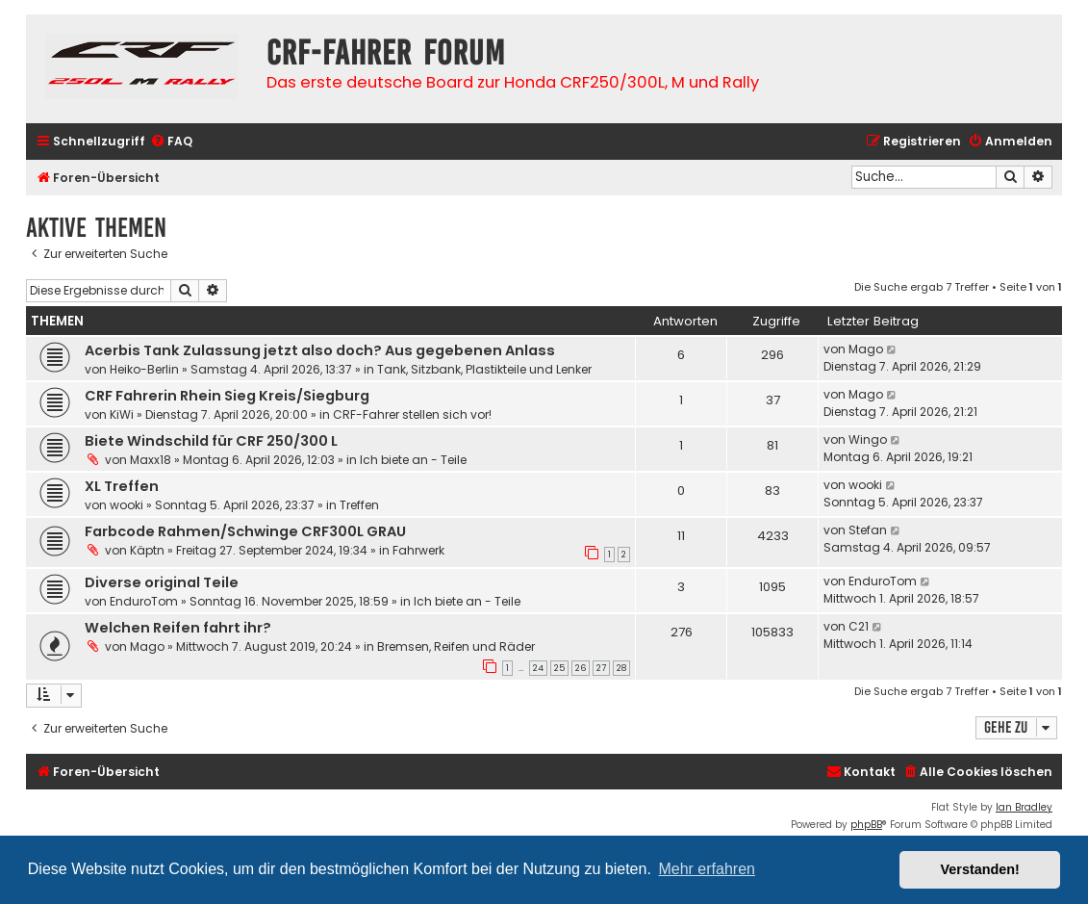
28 (621, 668)
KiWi (122, 414)
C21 (858, 626)
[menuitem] (171, 142)
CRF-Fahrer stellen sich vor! (412, 414)
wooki (126, 505)
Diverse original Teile (162, 582)
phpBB (866, 824)
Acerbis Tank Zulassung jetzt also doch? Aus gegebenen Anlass (320, 350)
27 (601, 668)
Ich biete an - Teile (413, 460)
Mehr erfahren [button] (706, 869)
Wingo (867, 439)
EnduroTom (144, 601)
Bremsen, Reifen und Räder (456, 646)
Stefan (867, 530)
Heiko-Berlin (144, 369)
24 (538, 668)
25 (559, 668)
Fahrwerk (418, 550)
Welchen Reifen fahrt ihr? (178, 627)
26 (580, 668)
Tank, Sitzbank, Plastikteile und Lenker (484, 369)
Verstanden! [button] (980, 869)
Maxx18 (150, 460)
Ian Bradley (1024, 807)
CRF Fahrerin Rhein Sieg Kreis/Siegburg (227, 395)
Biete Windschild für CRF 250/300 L (211, 441)
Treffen (359, 505)
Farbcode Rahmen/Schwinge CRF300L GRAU (245, 531)
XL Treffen (122, 486)
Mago (865, 349)
